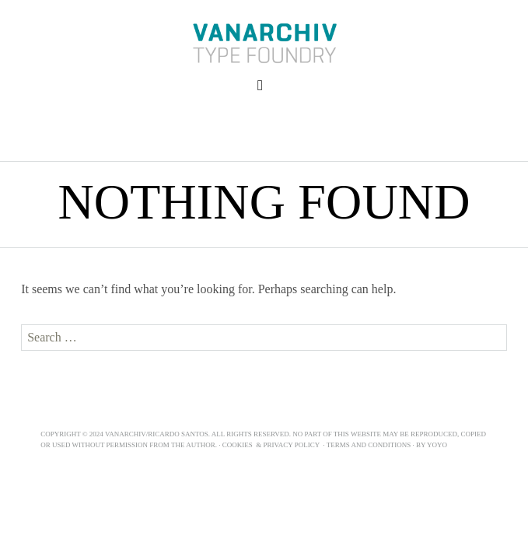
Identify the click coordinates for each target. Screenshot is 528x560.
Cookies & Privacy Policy (271, 445)
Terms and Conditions (369, 445)
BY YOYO (433, 445)
